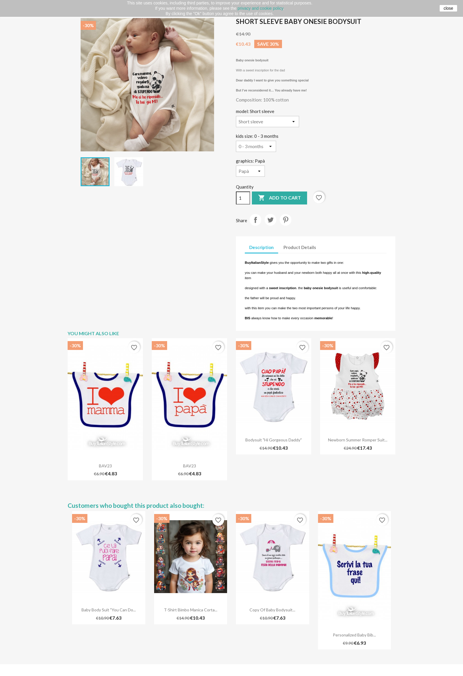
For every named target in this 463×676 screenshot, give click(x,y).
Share (255, 220)
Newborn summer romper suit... (357, 439)
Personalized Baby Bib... (354, 634)
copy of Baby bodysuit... (272, 609)
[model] (267, 121)
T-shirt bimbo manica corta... (190, 609)
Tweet (270, 220)
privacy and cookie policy (260, 8)
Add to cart (279, 198)
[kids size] (256, 146)
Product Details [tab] (299, 247)
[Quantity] (243, 197)
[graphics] (250, 171)
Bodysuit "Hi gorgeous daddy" (273, 439)
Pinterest (285, 220)
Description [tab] (261, 247)
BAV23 (105, 465)
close (448, 8)
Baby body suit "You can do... (108, 609)
